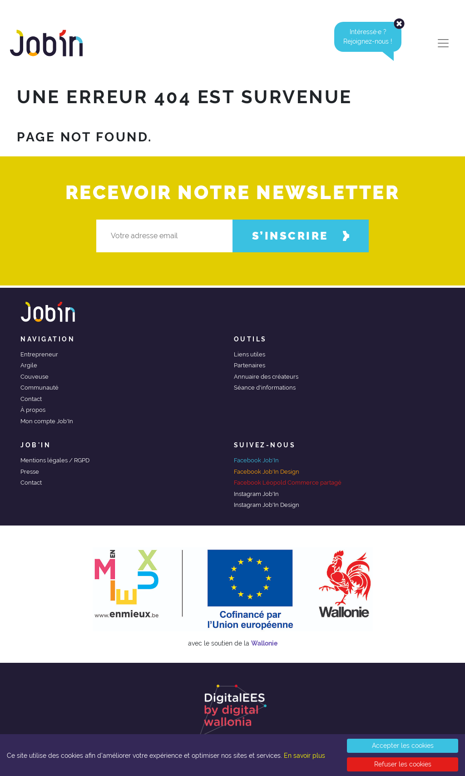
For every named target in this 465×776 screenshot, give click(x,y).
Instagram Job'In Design (266, 504)
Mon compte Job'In (46, 421)
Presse (29, 471)
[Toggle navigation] (443, 43)
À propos (32, 409)
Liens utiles (249, 354)
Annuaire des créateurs (266, 376)
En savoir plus (304, 755)
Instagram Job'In (256, 494)
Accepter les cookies (403, 745)
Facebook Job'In (256, 460)
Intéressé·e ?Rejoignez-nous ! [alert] (372, 37)
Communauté (39, 387)
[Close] (399, 24)
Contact (31, 399)
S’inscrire (301, 235)
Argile (28, 365)
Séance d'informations (265, 387)
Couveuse (34, 376)
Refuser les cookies (402, 764)
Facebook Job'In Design (266, 471)
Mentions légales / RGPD (54, 460)
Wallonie (264, 643)
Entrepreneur (39, 354)
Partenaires (249, 365)
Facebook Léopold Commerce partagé (287, 482)
